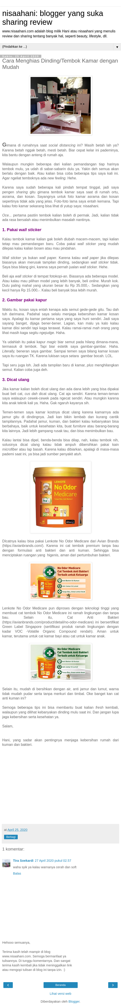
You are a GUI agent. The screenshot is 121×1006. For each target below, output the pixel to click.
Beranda (60, 985)
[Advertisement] (60, 787)
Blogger (73, 1001)
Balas (17, 873)
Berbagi (10, 837)
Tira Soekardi (23, 860)
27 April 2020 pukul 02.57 (53, 860)
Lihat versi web (60, 993)
